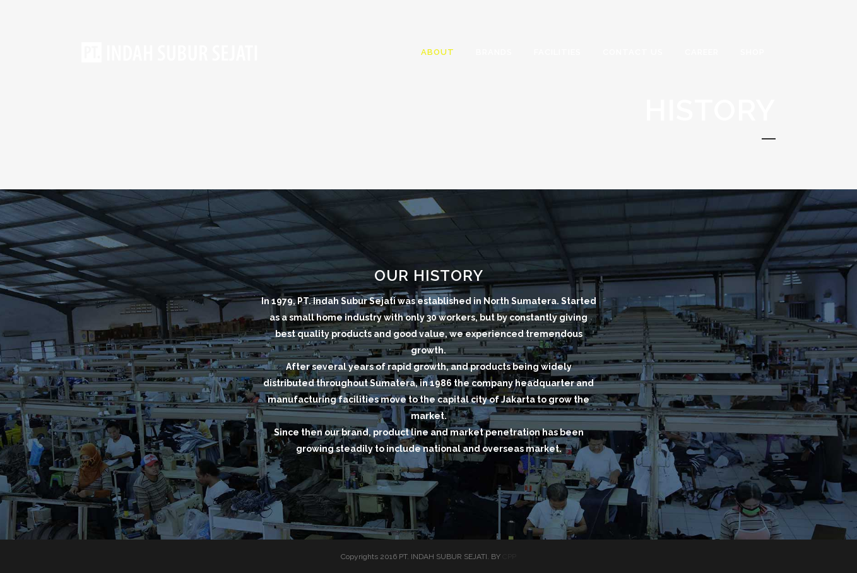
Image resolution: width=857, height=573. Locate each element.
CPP (509, 556)
